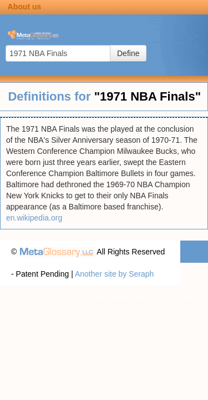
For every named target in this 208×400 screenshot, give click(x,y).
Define (128, 53)
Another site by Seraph (114, 273)
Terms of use (175, 296)
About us (25, 6)
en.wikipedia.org (34, 217)
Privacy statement (115, 296)
